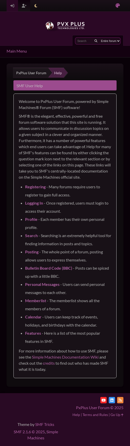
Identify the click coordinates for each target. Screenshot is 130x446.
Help (76, 414)
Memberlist (35, 300)
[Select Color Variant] (117, 5)
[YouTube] (103, 400)
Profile (31, 219)
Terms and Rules (95, 414)
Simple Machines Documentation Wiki (65, 357)
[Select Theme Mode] (36, 5)
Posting (32, 251)
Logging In (34, 203)
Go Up (116, 414)
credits (49, 363)
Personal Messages (42, 284)
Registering (35, 186)
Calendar (33, 316)
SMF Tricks (44, 424)
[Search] (96, 40)
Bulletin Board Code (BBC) (48, 268)
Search (31, 235)
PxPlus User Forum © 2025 (99, 407)
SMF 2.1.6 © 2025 (29, 431)
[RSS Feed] (120, 400)
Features (33, 333)
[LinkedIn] (112, 400)
